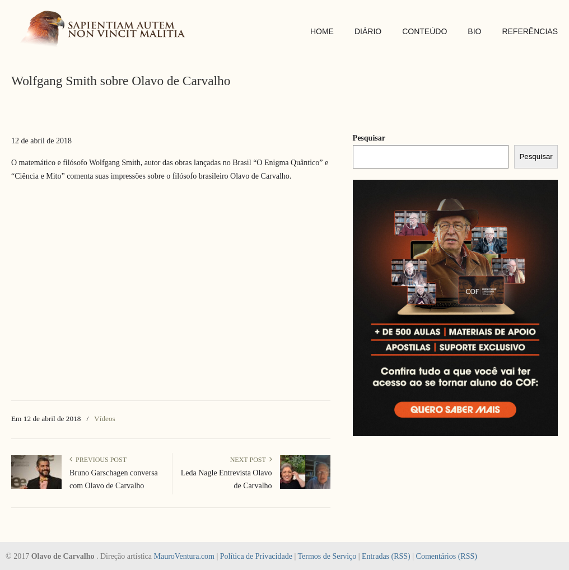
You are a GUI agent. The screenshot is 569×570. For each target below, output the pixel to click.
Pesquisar (369, 138)
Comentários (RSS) (446, 556)
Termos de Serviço (326, 556)
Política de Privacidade (256, 556)
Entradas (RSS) (386, 556)
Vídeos (104, 418)
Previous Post (98, 460)
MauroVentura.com (184, 556)
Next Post (251, 460)
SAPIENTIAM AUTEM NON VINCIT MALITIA (106, 30)
